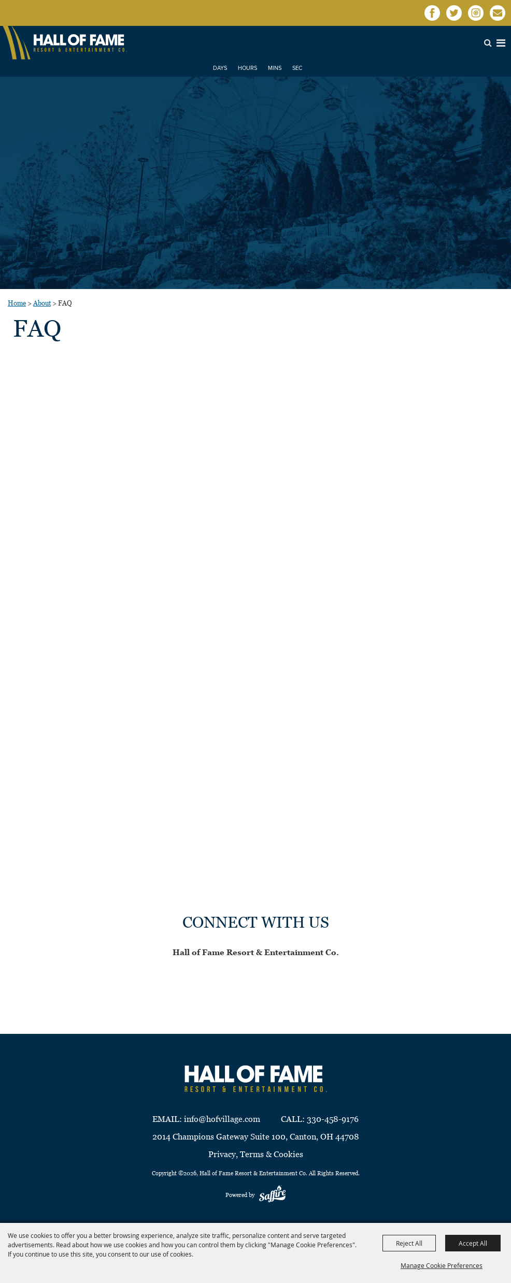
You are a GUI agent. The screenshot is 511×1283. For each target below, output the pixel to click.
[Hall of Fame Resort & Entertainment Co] (80, 43)
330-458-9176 (333, 1119)
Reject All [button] (409, 1243)
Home (17, 303)
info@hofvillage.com (222, 1119)
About (42, 303)
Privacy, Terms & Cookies (255, 1154)
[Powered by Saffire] (272, 1195)
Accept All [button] (473, 1243)
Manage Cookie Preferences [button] (441, 1265)
